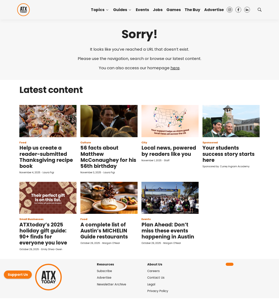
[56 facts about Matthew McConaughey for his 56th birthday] (109, 121)
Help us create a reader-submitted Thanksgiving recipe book (46, 157)
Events (142, 9)
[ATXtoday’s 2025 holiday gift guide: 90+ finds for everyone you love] (48, 198)
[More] (107, 9)
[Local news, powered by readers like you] (170, 121)
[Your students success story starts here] (231, 121)
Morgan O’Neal (111, 243)
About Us (154, 264)
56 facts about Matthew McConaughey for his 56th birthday (108, 157)
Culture (85, 142)
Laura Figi (48, 172)
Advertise (214, 9)
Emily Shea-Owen (51, 249)
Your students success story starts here (228, 153)
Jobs (158, 9)
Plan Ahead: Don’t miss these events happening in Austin (167, 230)
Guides (120, 9)
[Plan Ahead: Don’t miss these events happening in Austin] (170, 198)
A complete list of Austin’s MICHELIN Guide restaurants (104, 230)
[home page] (23, 9)
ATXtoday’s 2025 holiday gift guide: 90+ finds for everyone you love (43, 233)
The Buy (192, 9)
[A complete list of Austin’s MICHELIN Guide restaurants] (109, 198)
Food (22, 142)
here (175, 68)
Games (173, 9)
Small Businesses (31, 219)
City (144, 142)
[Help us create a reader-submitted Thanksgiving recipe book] (48, 121)
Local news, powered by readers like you (168, 150)
